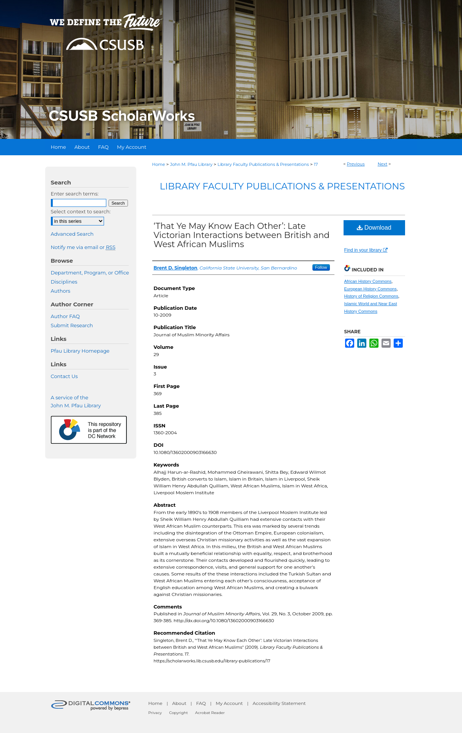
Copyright (178, 712)
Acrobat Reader (210, 712)
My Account (229, 703)
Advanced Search (72, 234)
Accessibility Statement (279, 703)
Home (158, 164)
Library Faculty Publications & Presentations (263, 164)
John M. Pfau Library (191, 164)
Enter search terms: (75, 194)
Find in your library (366, 250)
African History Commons (368, 281)
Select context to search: (81, 211)
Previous (356, 164)
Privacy (155, 712)
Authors (61, 291)
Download (374, 227)
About (179, 703)
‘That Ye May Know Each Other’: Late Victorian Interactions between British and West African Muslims (242, 235)
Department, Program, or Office (90, 273)
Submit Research (72, 325)
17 (316, 164)
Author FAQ (65, 316)
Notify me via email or (83, 247)
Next (383, 164)
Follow (321, 267)
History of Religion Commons (371, 296)
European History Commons (370, 289)
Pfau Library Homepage (80, 351)
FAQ (201, 703)
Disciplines (64, 282)
